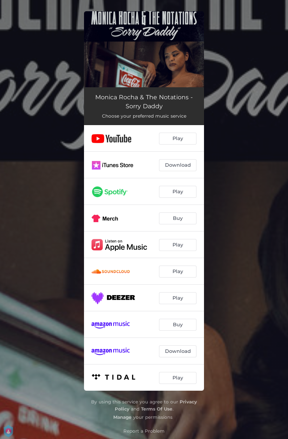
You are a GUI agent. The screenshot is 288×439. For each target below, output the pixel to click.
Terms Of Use (156, 409)
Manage (122, 417)
